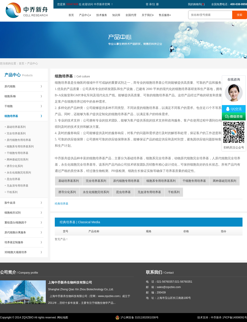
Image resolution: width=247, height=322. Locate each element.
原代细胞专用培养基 (126, 180)
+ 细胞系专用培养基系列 (19, 146)
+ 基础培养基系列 (15, 126)
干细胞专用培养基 (194, 180)
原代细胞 (23, 86)
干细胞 (23, 106)
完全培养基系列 (96, 180)
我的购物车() (196, 4)
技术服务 (101, 15)
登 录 (149, 4)
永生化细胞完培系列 (96, 192)
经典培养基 (61, 203)
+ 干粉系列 (11, 192)
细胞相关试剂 (23, 213)
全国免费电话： (229, 4)
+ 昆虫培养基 (12, 179)
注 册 (155, 4)
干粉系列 (174, 192)
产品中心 (84, 15)
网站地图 (62, 317)
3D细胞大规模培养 (23, 252)
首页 (71, 15)
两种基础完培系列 (224, 180)
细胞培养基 (23, 116)
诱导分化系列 (67, 192)
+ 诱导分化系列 (13, 166)
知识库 (116, 15)
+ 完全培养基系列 (15, 133)
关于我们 (147, 15)
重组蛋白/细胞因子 (23, 222)
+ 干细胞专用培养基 (16, 153)
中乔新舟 (216, 317)
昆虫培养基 (123, 192)
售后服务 (164, 15)
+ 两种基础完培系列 (16, 159)
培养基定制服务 (23, 242)
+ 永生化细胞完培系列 (17, 172)
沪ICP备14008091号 (235, 317)
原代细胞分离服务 (23, 232)
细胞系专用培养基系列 (161, 180)
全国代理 (131, 15)
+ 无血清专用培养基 (16, 185)
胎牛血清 (23, 203)
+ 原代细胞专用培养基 (17, 140)
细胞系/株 (23, 96)
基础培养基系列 (68, 180)
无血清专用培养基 (149, 192)
